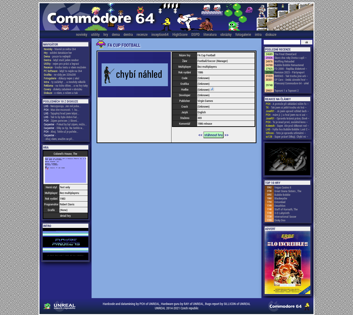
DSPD (195, 34)
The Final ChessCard (285, 54)
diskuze (270, 34)
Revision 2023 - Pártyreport (289, 72)
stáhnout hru (213, 134)
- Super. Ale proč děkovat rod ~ (287, 125)
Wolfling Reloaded (284, 61)
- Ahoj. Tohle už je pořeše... (61, 131)
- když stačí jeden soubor (61, 60)
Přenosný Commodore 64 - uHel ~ (291, 85)
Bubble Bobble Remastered (289, 65)
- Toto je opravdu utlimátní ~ (286, 133)
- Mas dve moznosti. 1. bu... (61, 109)
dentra (128, 34)
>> (226, 134)
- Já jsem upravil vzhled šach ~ (287, 111)
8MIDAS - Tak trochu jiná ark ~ (291, 76)
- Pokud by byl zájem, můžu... (65, 124)
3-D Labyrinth (282, 213)
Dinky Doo (279, 220)
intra (258, 34)
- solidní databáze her (58, 52)
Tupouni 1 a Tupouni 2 (286, 90)
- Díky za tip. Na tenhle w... (64, 128)
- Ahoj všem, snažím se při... (59, 139)
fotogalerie (243, 34)
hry (105, 34)
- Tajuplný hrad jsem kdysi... (61, 113)
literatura (209, 34)
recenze (142, 34)
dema (116, 34)
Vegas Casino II (282, 187)
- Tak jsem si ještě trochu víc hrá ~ (286, 107)
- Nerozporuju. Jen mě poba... (62, 106)
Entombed (279, 202)
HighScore (179, 34)
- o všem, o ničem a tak (61, 93)
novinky (81, 34)
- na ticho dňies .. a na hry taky (66, 85)
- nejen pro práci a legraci (61, 63)
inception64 (160, 34)
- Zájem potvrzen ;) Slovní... (61, 120)
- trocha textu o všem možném (65, 67)
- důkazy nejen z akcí (61, 78)
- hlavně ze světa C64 (60, 49)
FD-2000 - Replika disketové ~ (290, 68)
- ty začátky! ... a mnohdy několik (64, 82)
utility (95, 34)
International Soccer (285, 216)
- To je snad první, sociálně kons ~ (287, 122)
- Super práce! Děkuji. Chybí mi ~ (287, 136)
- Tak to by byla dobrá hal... (61, 117)
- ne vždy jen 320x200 (60, 74)
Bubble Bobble (282, 194)
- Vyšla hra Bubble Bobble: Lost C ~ (288, 129)
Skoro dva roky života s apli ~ (290, 57)
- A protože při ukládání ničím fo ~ (287, 104)
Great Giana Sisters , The (287, 191)
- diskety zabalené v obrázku (63, 89)
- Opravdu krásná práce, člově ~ (287, 118)
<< (200, 134)
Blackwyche (280, 198)
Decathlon (279, 205)
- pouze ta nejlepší (57, 56)
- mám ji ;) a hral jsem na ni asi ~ (287, 114)
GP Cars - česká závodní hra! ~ (291, 79)
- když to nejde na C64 (63, 71)
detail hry (65, 216)
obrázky (226, 34)
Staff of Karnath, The (286, 209)
